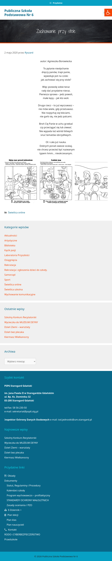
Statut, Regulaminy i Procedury (24, 485)
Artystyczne (10, 240)
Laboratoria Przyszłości (16, 255)
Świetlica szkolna (13, 289)
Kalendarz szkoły (16, 490)
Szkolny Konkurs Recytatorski (20, 317)
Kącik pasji (10, 250)
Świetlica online (16, 212)
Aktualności (10, 235)
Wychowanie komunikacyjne (19, 294)
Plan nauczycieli (15, 524)
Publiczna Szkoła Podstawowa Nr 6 (19, 12)
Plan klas (11, 520)
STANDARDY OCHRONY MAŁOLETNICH (28, 500)
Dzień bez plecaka (14, 332)
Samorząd (9, 274)
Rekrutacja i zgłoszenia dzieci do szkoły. (25, 270)
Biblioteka (9, 245)
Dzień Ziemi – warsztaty (17, 327)
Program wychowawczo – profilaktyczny (28, 495)
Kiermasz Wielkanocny (16, 337)
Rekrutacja (10, 265)
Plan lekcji (11, 515)
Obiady (9, 475)
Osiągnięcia (10, 260)
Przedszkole (10, 539)
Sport (7, 279)
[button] (108, 12)
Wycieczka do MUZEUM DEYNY (21, 322)
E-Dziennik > (12, 510)
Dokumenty (10, 480)
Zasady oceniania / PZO (19, 505)
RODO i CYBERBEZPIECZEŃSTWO (22, 534)
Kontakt (10, 529)
